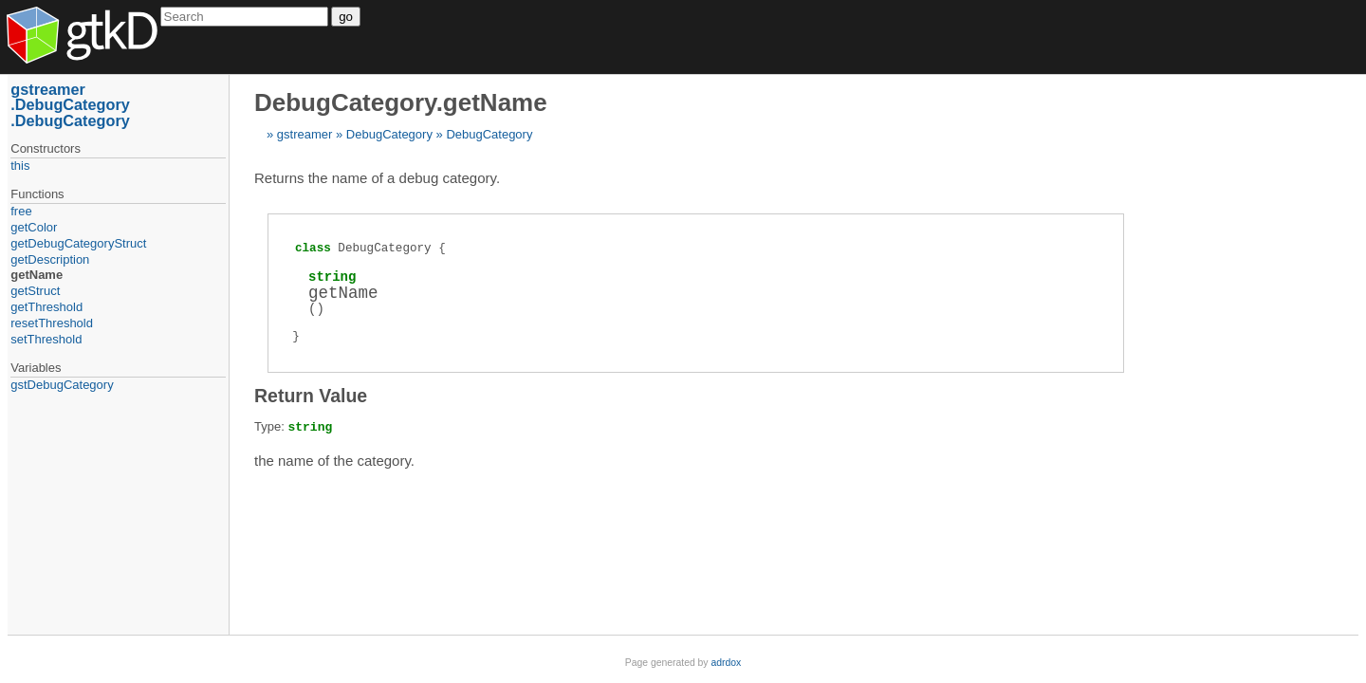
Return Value (310, 395)
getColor (33, 227)
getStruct (35, 291)
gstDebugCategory (61, 385)
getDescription (49, 259)
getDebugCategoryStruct (78, 243)
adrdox (726, 662)
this (19, 165)
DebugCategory (389, 134)
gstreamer (305, 134)
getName (36, 275)
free (20, 211)
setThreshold (46, 339)
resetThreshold (51, 323)
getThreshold (46, 307)
